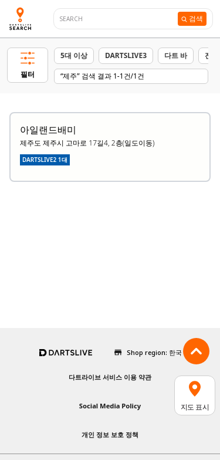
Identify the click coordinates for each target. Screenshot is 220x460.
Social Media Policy (110, 405)
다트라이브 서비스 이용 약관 (110, 377)
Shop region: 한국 (154, 352)
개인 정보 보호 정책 (110, 434)
